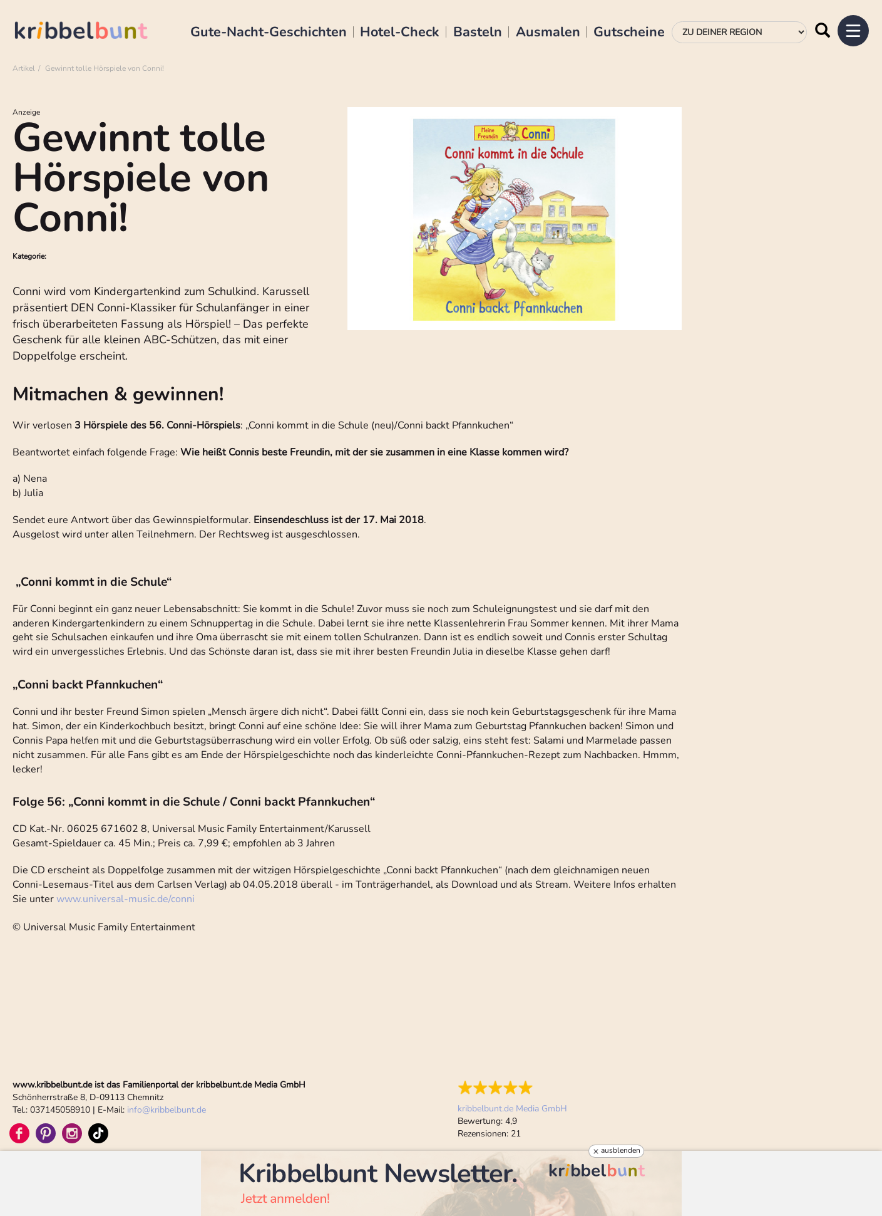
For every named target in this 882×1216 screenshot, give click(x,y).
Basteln (477, 32)
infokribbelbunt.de (166, 1110)
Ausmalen (548, 32)
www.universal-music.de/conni (125, 899)
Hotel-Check (399, 32)
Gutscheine (629, 32)
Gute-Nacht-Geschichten (268, 32)
